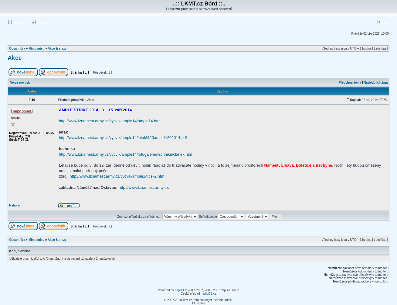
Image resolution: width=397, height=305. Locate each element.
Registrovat (42, 23)
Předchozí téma (350, 82)
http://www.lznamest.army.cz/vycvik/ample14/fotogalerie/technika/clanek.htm (125, 154)
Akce (15, 57)
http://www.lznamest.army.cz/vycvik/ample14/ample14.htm (110, 121)
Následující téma (376, 82)
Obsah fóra (17, 48)
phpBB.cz (209, 293)
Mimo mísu (36, 48)
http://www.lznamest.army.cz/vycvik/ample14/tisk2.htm (117, 176)
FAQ (383, 23)
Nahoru (14, 205)
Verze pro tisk (20, 82)
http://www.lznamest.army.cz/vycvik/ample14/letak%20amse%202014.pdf (123, 137)
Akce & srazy (57, 48)
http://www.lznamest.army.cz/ (144, 187)
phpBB (179, 290)
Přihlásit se (18, 23)
